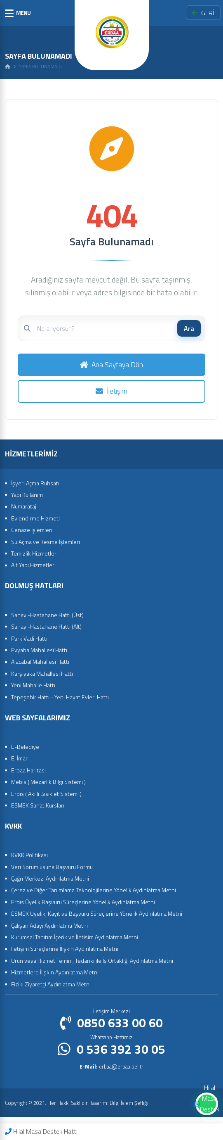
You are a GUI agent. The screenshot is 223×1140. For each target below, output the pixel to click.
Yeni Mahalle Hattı (33, 685)
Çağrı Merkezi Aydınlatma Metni (50, 878)
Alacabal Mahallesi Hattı (40, 661)
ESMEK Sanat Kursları (37, 805)
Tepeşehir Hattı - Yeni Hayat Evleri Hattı (60, 697)
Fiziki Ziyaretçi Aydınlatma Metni (51, 984)
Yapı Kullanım (27, 494)
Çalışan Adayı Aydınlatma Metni (49, 925)
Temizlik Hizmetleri (34, 553)
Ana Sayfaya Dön (111, 364)
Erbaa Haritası (28, 770)
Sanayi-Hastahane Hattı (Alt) (46, 626)
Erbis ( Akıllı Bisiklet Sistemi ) (46, 793)
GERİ (203, 13)
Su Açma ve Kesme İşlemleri (45, 541)
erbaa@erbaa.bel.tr (111, 1066)
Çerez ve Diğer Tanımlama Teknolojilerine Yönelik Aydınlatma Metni (93, 890)
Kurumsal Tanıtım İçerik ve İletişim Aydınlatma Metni (74, 937)
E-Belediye (25, 746)
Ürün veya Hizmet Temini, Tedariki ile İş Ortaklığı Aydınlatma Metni (92, 960)
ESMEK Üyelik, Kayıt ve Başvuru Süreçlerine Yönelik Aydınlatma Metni (96, 913)
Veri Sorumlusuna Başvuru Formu (52, 866)
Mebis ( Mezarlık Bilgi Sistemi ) (48, 781)
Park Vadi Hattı (29, 638)
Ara (189, 328)
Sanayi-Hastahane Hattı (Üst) (47, 614)
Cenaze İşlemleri (31, 529)
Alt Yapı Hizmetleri (33, 564)
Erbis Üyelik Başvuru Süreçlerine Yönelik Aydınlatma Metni (83, 902)
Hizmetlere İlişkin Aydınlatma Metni (55, 972)
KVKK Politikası (29, 854)
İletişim (111, 391)
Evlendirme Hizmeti (35, 518)
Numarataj (23, 506)
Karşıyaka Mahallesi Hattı (42, 673)
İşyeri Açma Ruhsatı (35, 483)
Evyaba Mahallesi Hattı (39, 650)
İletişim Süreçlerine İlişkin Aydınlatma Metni (64, 948)
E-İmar (19, 758)
